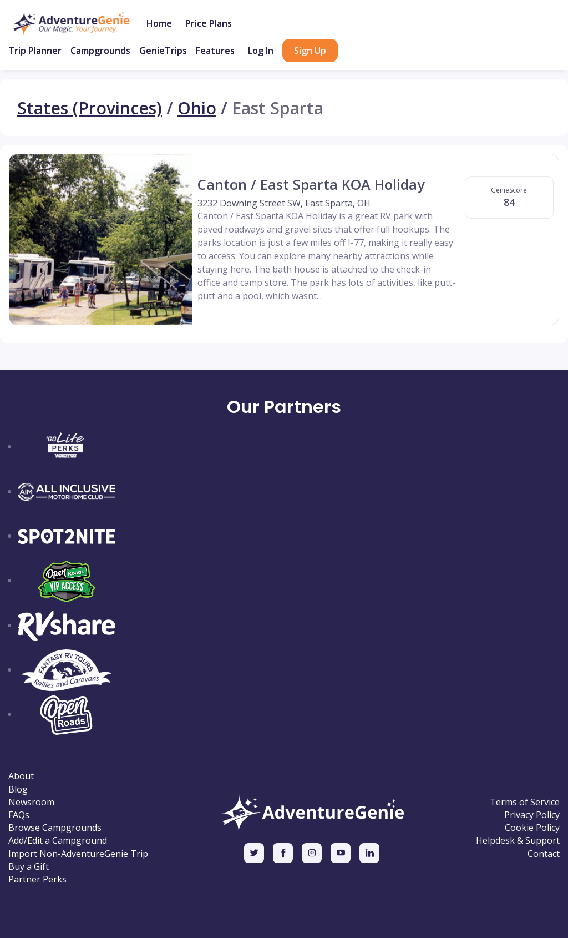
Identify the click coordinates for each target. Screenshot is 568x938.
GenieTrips (163, 50)
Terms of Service (525, 802)
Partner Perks (37, 879)
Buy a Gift (28, 866)
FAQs (18, 815)
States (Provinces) (89, 107)
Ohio (197, 107)
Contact (544, 854)
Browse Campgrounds (55, 828)
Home (159, 23)
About (21, 776)
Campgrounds (100, 50)
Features (215, 50)
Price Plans (208, 23)
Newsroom (31, 802)
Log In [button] (260, 50)
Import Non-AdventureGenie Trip (78, 854)
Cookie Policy (532, 828)
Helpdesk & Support (518, 840)
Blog (18, 789)
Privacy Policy (532, 815)
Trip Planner (35, 50)
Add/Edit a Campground (57, 840)
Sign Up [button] (310, 50)
